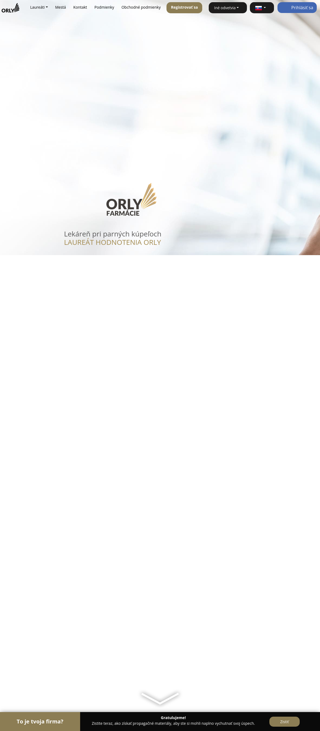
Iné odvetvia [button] (225, 7)
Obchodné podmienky (141, 7)
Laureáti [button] (37, 7)
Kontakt (80, 7)
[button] (262, 7)
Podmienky (104, 7)
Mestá (60, 7)
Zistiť (284, 721)
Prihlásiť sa (297, 7)
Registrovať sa (184, 7)
